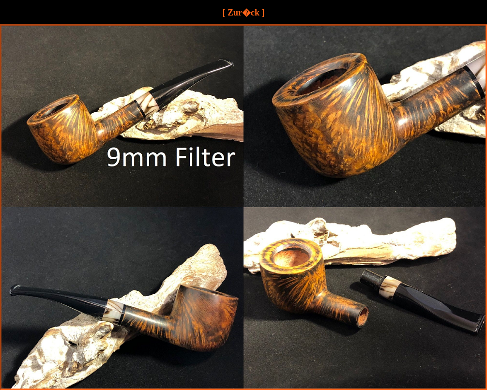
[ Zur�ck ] (244, 12)
